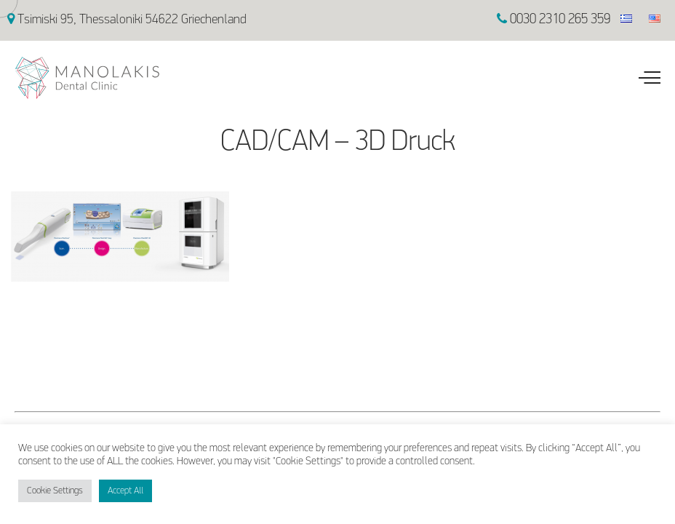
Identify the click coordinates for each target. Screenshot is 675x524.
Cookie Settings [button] (55, 491)
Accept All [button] (125, 491)
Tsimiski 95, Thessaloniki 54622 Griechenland (127, 20)
